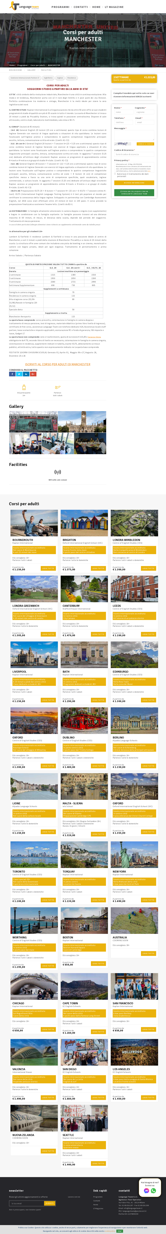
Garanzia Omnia (95, 337)
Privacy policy (121, 160)
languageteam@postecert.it (134, 1211)
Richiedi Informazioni (134, 183)
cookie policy (110, 1231)
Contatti (81, 7)
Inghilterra (48, 78)
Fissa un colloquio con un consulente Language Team (134, 192)
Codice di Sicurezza (124, 150)
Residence (72, 78)
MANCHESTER (54, 65)
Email (139, 118)
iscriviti (50, 1203)
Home (96, 7)
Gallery (31, 70)
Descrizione (15, 70)
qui (149, 171)
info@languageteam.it (133, 1208)
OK (120, 1231)
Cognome (140, 107)
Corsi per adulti (38, 65)
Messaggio (120, 128)
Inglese (60, 78)
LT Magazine (114, 7)
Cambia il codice (145, 144)
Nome (118, 107)
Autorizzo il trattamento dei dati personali (133, 175)
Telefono (119, 118)
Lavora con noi (74, 1197)
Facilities (46, 70)
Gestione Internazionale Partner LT (25, 78)
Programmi (60, 7)
